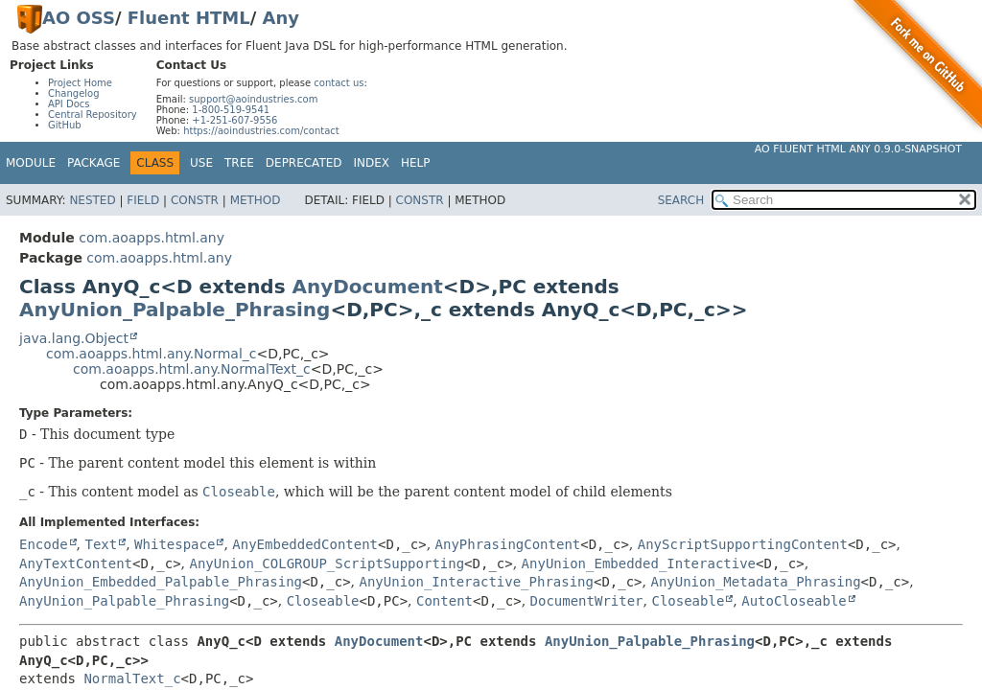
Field (143, 200)
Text (100, 544)
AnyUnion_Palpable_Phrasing (174, 309)
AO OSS (78, 18)
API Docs (69, 104)
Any (281, 18)
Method (255, 200)
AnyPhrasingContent (508, 544)
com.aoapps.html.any (151, 237)
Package (93, 163)
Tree (239, 163)
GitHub (65, 125)
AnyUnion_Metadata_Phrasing (755, 581)
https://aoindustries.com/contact (261, 131)
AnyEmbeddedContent (305, 544)
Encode (43, 544)
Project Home (80, 83)
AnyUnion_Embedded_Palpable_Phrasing (160, 581)
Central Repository (92, 114)
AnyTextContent (75, 563)
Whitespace (174, 544)
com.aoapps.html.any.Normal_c (151, 353)
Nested (92, 200)
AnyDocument (367, 286)
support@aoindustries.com (253, 99)
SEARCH (681, 200)
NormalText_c (131, 678)
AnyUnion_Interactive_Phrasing (477, 581)
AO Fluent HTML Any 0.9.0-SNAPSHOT (858, 149)
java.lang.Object (74, 338)
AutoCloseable (794, 601)
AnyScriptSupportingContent (743, 544)
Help (416, 163)
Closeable (323, 601)
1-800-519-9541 (230, 109)
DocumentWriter (586, 601)
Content (444, 601)
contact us (338, 83)
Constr (195, 200)
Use (201, 163)
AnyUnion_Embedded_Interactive (639, 563)
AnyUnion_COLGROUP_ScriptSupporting (327, 563)
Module (31, 163)
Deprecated (304, 163)
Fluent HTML (189, 18)
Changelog (74, 93)
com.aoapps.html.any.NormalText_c (192, 369)
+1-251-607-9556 (234, 120)
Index (372, 163)
